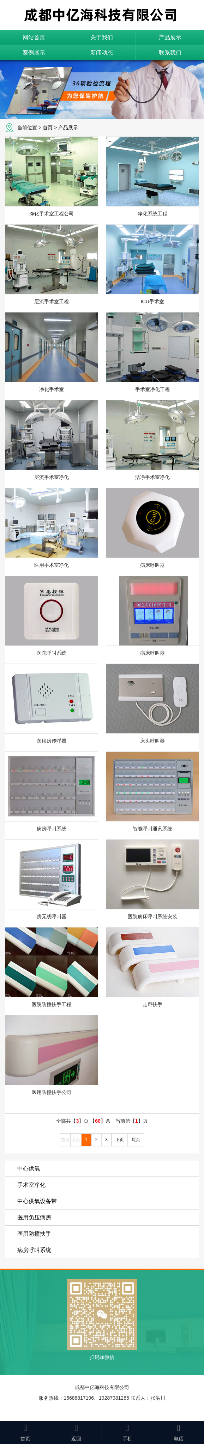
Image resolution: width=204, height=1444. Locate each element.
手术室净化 (31, 1185)
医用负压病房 (34, 1217)
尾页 (136, 1139)
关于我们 (101, 37)
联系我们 (170, 53)
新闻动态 (101, 53)
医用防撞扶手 (34, 1234)
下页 (119, 1139)
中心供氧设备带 (37, 1201)
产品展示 (170, 37)
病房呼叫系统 (34, 1250)
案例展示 (34, 53)
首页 (48, 127)
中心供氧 (28, 1169)
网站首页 (34, 37)
